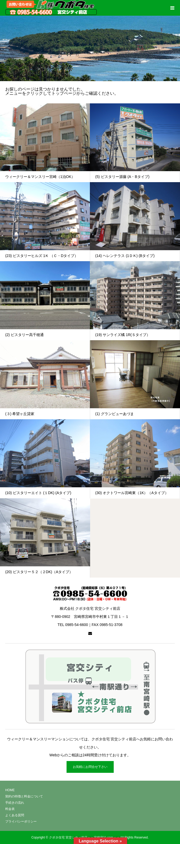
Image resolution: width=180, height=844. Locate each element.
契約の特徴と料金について (24, 796)
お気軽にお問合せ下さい (90, 767)
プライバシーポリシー (21, 821)
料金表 (10, 809)
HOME (10, 790)
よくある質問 (14, 815)
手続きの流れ (14, 802)
